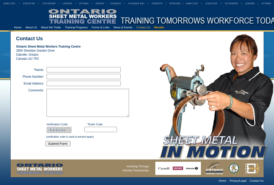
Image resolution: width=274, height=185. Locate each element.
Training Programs (76, 27)
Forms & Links (100, 27)
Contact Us (143, 27)
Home (18, 27)
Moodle (159, 27)
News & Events (123, 27)
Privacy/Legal (238, 180)
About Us (31, 27)
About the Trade (51, 27)
